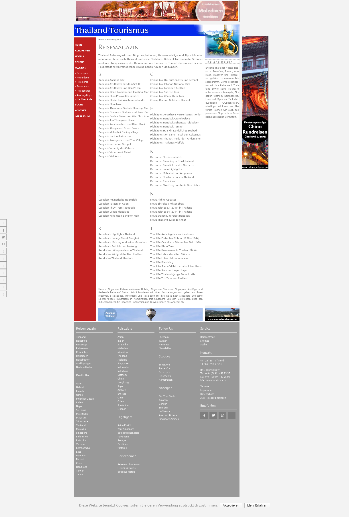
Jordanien (123, 405)
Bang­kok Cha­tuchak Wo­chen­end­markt (121, 100)
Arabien (122, 390)
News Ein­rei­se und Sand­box (167, 203)
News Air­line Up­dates (163, 199)
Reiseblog (81, 340)
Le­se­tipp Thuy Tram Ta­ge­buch (116, 207)
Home (101, 39)
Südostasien (82, 421)
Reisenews (83, 86)
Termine (204, 386)
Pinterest (164, 344)
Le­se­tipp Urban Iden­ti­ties (113, 211)
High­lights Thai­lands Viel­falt (167, 142)
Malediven (82, 413)
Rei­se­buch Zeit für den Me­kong (117, 246)
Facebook (164, 337)
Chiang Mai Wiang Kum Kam (167, 96)
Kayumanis (123, 436)
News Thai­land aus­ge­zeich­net (168, 219)
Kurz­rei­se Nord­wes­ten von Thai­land (172, 177)
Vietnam (80, 444)
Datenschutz (207, 394)
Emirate (80, 391)
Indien (79, 402)
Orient (121, 401)
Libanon (122, 408)
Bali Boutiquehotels (128, 432)
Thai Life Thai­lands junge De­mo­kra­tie (172, 274)
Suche (203, 344)
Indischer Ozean (85, 398)
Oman (79, 394)
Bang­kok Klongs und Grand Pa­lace (119, 128)
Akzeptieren (231, 505)
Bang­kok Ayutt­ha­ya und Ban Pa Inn (119, 88)
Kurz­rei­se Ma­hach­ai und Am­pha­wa (171, 173)
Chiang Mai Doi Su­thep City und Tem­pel (174, 80)
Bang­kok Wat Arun (109, 156)
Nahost (80, 387)
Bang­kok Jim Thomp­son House (116, 120)
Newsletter (165, 348)
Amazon (163, 400)
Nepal (79, 406)
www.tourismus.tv (216, 380)
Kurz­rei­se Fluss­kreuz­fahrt (166, 157)
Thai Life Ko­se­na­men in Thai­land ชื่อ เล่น (174, 250)
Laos (78, 451)
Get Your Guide (167, 396)
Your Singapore (126, 429)
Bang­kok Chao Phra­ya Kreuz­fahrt (118, 96)
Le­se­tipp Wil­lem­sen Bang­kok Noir (118, 215)
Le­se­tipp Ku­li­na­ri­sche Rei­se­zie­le (118, 199)
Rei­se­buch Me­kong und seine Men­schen (122, 242)
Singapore (81, 432)
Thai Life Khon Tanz (162, 246)
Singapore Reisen (118, 289)
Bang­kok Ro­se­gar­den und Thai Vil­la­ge (121, 140)
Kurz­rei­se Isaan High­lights (166, 169)
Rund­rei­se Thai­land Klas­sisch (115, 258)
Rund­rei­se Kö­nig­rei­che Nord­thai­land (120, 254)
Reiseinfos (82, 81)
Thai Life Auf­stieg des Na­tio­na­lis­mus (172, 234)
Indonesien (82, 436)
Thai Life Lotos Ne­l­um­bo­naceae (169, 258)
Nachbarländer (85, 99)
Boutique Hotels (126, 471)
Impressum (206, 390)
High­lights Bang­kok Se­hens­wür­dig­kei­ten (174, 122)
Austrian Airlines (168, 415)
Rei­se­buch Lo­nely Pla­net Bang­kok (118, 238)
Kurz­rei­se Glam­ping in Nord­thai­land (172, 161)
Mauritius (81, 417)
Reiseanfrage (207, 337)
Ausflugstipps (84, 95)
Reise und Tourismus (129, 464)
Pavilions (123, 444)
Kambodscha (83, 447)
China (79, 463)
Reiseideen (83, 77)
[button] (204, 415)
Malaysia (81, 429)
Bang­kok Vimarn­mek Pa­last (114, 152)
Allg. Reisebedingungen (213, 397)
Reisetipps (82, 73)
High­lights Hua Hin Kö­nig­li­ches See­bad (173, 130)
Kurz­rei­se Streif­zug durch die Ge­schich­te (175, 185)
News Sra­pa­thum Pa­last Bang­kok (170, 215)
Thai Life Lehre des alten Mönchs (170, 254)
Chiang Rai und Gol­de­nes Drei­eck (170, 100)
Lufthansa (164, 411)
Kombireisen (165, 379)
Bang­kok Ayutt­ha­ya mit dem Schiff (119, 84)
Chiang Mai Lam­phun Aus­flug (167, 88)
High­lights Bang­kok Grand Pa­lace (170, 118)
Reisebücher (83, 90)
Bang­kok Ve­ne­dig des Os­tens (116, 148)
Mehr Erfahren (257, 505)
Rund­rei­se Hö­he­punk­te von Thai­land (120, 250)
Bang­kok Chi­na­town (110, 104)
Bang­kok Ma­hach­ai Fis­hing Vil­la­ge (118, 132)
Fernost (80, 459)
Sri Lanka (81, 410)
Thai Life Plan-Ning (161, 262)
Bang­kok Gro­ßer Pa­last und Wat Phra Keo (123, 116)
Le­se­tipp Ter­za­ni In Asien (113, 203)
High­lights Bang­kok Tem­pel (166, 126)
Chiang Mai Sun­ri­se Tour (164, 92)
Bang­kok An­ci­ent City (111, 80)
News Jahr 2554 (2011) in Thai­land (171, 211)
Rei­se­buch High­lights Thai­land (116, 234)
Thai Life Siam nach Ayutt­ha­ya (168, 270)
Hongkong (81, 466)
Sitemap (204, 340)
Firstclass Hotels (127, 468)
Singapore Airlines (169, 419)
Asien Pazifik (125, 425)
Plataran (122, 447)
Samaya (122, 440)
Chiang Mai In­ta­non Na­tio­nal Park (170, 84)
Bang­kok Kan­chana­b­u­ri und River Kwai (121, 124)
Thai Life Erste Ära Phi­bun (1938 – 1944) (174, 238)
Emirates (163, 407)
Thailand (80, 337)
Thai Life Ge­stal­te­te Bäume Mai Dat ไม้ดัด (175, 242)
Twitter (163, 340)
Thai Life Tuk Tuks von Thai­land (169, 278)
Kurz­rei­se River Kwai (162, 181)
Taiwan (80, 470)
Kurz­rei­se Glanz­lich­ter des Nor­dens (171, 165)
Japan (79, 474)
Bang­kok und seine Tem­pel (114, 144)
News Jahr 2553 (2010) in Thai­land (171, 207)
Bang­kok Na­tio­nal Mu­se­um (114, 136)
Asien (79, 383)
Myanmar (81, 455)
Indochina (81, 440)
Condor (163, 403)
